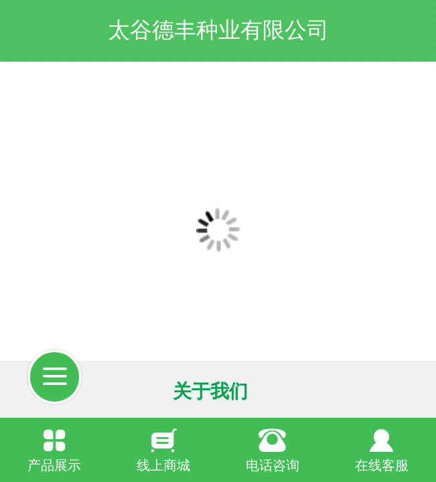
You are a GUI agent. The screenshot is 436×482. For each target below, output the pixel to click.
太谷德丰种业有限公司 (218, 30)
